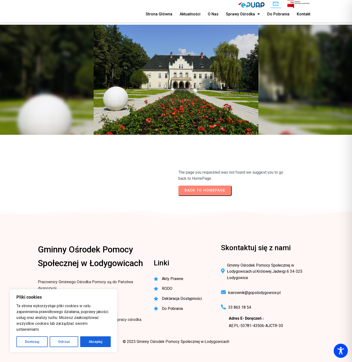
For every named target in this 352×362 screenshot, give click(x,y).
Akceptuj (95, 342)
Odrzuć (64, 342)
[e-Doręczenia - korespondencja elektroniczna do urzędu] (275, 4)
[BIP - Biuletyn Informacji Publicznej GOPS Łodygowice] (298, 5)
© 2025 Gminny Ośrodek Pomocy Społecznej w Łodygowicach (176, 341)
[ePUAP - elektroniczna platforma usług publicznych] (251, 5)
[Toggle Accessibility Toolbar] (340, 350)
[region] (63, 320)
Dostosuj (32, 342)
